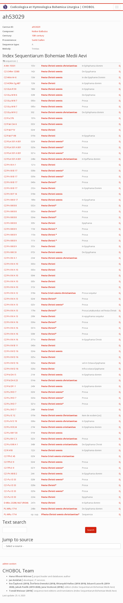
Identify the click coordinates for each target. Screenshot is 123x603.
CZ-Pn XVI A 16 (11, 322)
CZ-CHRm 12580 (11, 71)
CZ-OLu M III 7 (10, 100)
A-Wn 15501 (9, 65)
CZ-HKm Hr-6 (10, 77)
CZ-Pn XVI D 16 (11, 351)
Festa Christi (48, 83)
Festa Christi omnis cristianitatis (59, 444)
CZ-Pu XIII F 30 (10, 432)
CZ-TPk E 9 (9, 461)
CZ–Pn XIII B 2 (10, 473)
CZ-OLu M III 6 (10, 94)
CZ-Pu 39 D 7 (10, 391)
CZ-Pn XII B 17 (10, 170)
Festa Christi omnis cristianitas (58, 427)
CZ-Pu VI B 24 (10, 427)
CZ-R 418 (8, 450)
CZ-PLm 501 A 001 (12, 141)
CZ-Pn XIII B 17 (11, 199)
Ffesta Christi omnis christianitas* (60, 514)
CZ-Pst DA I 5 (10, 374)
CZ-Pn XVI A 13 (11, 298)
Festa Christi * (49, 228)
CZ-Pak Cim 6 (10, 124)
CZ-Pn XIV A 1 (10, 257)
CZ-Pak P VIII (10, 135)
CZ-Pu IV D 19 (10, 421)
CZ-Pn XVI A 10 (11, 263)
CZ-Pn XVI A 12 (11, 293)
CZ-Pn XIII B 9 (10, 228)
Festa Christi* (48, 182)
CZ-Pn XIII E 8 (10, 252)
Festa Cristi (47, 409)
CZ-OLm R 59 (10, 89)
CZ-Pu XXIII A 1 (11, 444)
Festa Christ (48, 368)
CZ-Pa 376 (9, 118)
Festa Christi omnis (51, 71)
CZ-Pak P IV (9, 129)
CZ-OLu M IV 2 (10, 112)
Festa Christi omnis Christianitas (59, 415)
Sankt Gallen (38, 40)
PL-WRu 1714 (10, 508)
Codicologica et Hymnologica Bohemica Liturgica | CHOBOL (52, 7)
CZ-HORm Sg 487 (12, 83)
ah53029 (36, 26)
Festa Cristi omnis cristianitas (57, 456)
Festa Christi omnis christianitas (59, 65)
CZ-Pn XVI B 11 (11, 345)
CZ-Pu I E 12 (9, 415)
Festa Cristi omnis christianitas (58, 293)
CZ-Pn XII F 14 (10, 193)
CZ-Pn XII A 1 (10, 164)
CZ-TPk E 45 (9, 456)
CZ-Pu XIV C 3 (10, 438)
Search (90, 529)
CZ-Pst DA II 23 (11, 380)
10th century (38, 35)
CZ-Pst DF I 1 (10, 386)
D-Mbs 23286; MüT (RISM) (16, 502)
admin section (9, 563)
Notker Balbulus (40, 31)
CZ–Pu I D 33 (10, 479)
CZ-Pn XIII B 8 (10, 205)
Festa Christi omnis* (52, 141)
